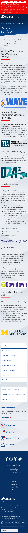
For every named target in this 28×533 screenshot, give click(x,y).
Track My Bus (8, 426)
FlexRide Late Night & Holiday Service (13, 394)
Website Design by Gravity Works (12, 522)
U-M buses (4, 302)
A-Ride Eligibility (7, 360)
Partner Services (9, 385)
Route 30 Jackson (12, 75)
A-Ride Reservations (8, 365)
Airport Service (6, 375)
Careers (14, 481)
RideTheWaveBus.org (17, 92)
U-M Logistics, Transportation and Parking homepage (12, 311)
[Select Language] (9, 530)
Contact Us (5, 417)
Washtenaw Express (8, 355)
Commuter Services (8, 370)
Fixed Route (6, 351)
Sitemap (14, 490)
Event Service (6, 380)
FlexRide (4, 399)
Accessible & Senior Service (10, 389)
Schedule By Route (10, 438)
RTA (2, 124)
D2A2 (2, 151)
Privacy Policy (14, 487)
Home (2, 23)
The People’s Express (7, 191)
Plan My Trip (8, 432)
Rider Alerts (8, 445)
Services (8, 23)
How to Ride (14, 469)
